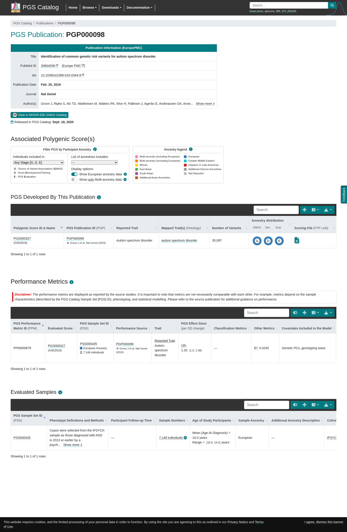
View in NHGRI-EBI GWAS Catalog (39, 114)
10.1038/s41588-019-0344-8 (61, 75)
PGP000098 (75, 238)
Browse (88, 7)
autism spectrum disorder (179, 240)
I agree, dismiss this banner (324, 522)
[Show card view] (295, 313)
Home (73, 7)
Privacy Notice (237, 522)
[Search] (276, 210)
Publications (45, 23)
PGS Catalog (22, 23)
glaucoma (269, 11)
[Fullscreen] (304, 210)
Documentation (138, 7)
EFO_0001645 (289, 11)
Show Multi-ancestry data (100, 179)
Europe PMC (72, 66)
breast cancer (256, 11)
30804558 (48, 66)
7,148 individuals (171, 437)
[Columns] (315, 210)
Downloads (110, 7)
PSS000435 (88, 344)
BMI (278, 11)
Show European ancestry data (100, 174)
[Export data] (328, 210)
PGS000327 (22, 238)
